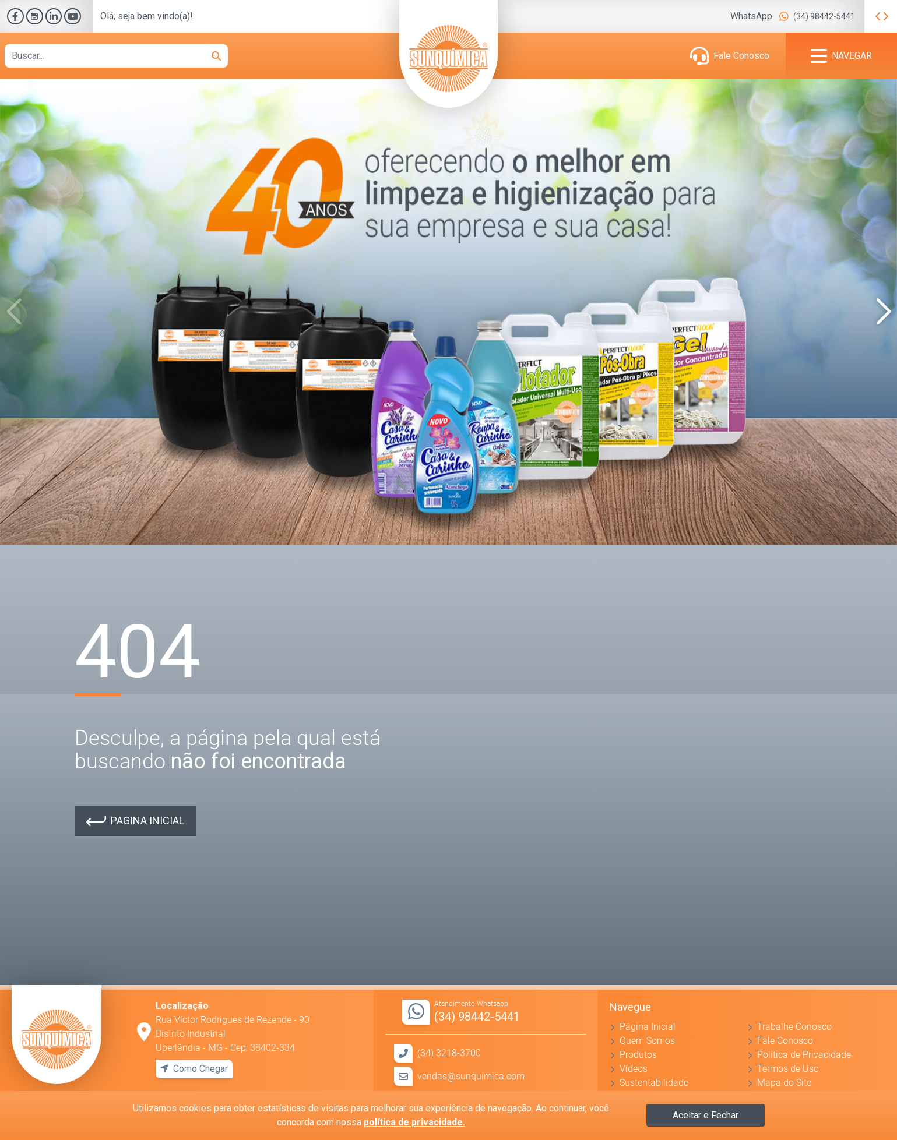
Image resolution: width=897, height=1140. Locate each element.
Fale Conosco (741, 55)
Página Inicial (648, 1026)
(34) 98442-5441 (824, 16)
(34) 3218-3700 (449, 1052)
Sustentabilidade (654, 1082)
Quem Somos (647, 1040)
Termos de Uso (788, 1068)
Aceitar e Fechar (705, 1115)
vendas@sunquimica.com (471, 1076)
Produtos (638, 1054)
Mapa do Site (784, 1082)
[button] (883, 312)
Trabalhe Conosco (794, 1026)
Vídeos (634, 1068)
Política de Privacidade (804, 1054)
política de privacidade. (414, 1122)
